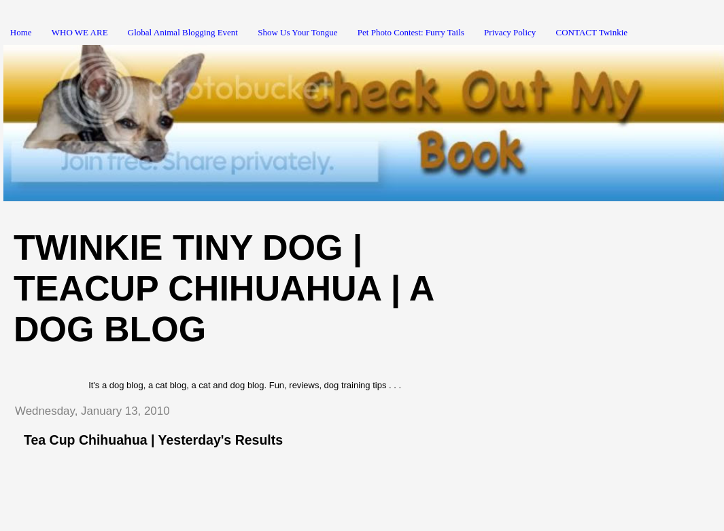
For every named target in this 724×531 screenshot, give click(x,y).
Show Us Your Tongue (297, 32)
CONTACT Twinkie (592, 32)
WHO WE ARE (80, 32)
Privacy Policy (510, 32)
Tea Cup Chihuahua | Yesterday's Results (153, 439)
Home (21, 32)
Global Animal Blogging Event (183, 32)
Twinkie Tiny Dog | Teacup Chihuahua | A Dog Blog (223, 288)
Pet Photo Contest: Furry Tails (411, 32)
